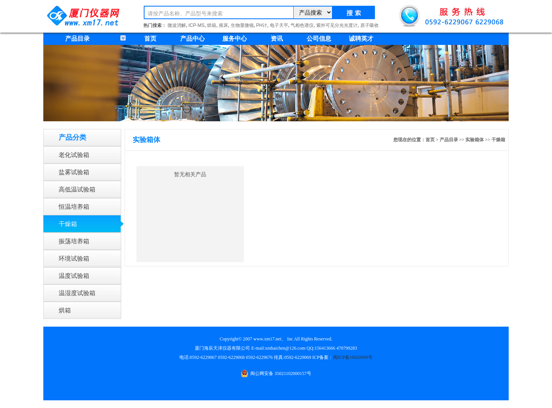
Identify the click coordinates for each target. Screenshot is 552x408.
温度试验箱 (74, 276)
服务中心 (234, 38)
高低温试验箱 (77, 189)
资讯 (277, 38)
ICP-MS (197, 25)
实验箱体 (474, 139)
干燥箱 (68, 224)
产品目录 (449, 139)
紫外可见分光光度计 (337, 25)
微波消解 (177, 25)
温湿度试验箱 (77, 293)
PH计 (261, 25)
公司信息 (319, 38)
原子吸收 (369, 25)
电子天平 (279, 25)
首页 (150, 38)
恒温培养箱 (74, 206)
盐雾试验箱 (74, 172)
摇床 (223, 25)
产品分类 (72, 137)
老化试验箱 (74, 155)
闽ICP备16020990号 (353, 357)
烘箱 (211, 25)
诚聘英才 (361, 38)
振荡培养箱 (74, 241)
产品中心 (192, 38)
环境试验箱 (74, 258)
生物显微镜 (242, 25)
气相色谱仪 (302, 25)
